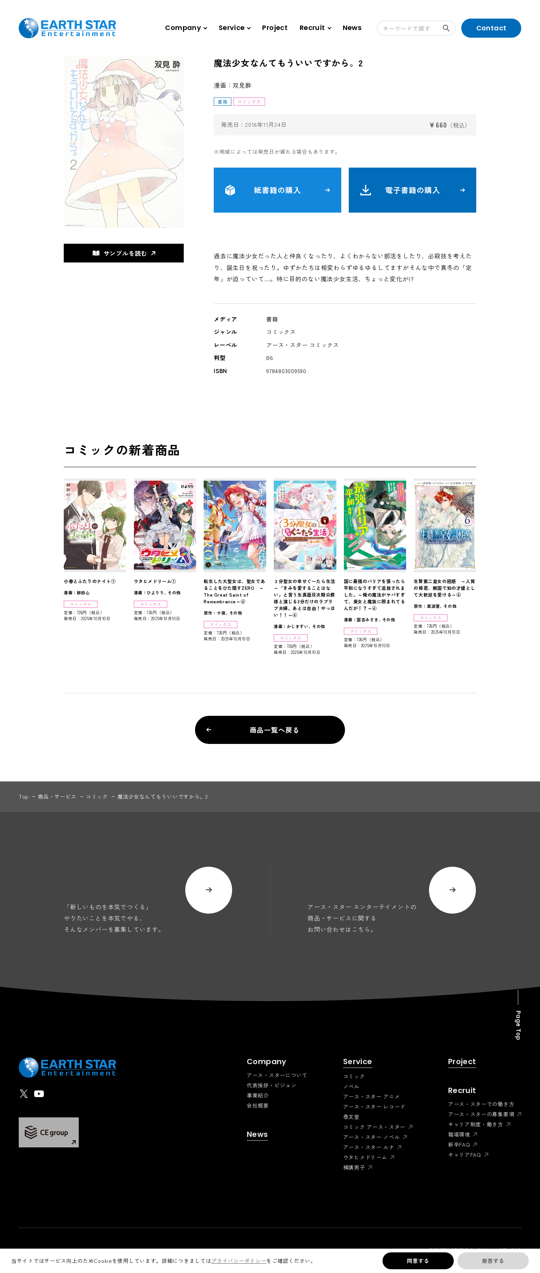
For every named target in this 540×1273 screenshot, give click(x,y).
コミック (97, 796)
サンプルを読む (120, 253)
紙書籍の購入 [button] (277, 190)
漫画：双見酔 (233, 85)
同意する (418, 1260)
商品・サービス (57, 796)
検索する (449, 28)
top (23, 796)
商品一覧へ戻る (253, 730)
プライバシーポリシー (238, 1260)
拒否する (493, 1260)
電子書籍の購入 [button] (412, 190)
